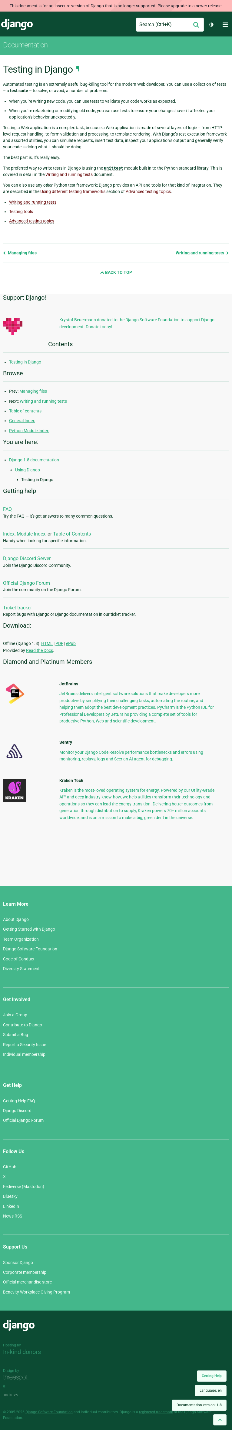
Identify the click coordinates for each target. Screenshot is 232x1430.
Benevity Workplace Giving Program (36, 1292)
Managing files (20, 252)
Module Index (31, 534)
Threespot (17, 1378)
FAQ (7, 509)
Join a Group (15, 1014)
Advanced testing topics (31, 221)
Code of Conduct (19, 958)
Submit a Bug (15, 1034)
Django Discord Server (27, 558)
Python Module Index (29, 430)
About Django (16, 919)
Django (17, 24)
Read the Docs (39, 650)
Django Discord (17, 1110)
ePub (71, 643)
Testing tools (21, 211)
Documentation (25, 45)
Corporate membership (24, 1272)
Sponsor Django (18, 1262)
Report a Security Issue (24, 1044)
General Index (22, 420)
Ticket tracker (17, 608)
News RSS (12, 1216)
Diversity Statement (21, 968)
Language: (211, 1390)
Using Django (27, 469)
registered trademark (156, 1412)
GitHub (9, 1166)
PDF (59, 643)
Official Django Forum (26, 583)
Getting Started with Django (29, 929)
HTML (47, 643)
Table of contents (25, 410)
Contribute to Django (22, 1024)
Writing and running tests (32, 202)
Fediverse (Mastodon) (23, 1186)
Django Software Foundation (30, 948)
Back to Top (116, 272)
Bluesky (10, 1196)
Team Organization (21, 939)
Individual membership (24, 1054)
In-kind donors (22, 1352)
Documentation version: (199, 1405)
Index (9, 534)
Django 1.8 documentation (34, 459)
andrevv (17, 1395)
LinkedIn (11, 1206)
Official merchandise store (27, 1282)
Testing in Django (25, 362)
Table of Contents (72, 534)
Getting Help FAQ (19, 1100)
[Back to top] (220, 1419)
